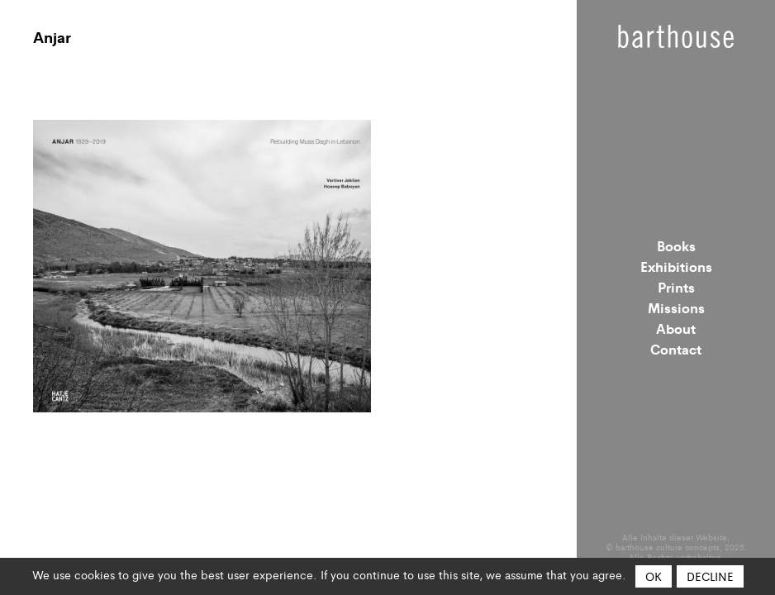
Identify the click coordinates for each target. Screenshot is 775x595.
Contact (675, 349)
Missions (676, 307)
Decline (710, 576)
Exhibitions (676, 266)
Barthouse (676, 36)
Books (676, 245)
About (676, 328)
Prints (676, 287)
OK (653, 576)
